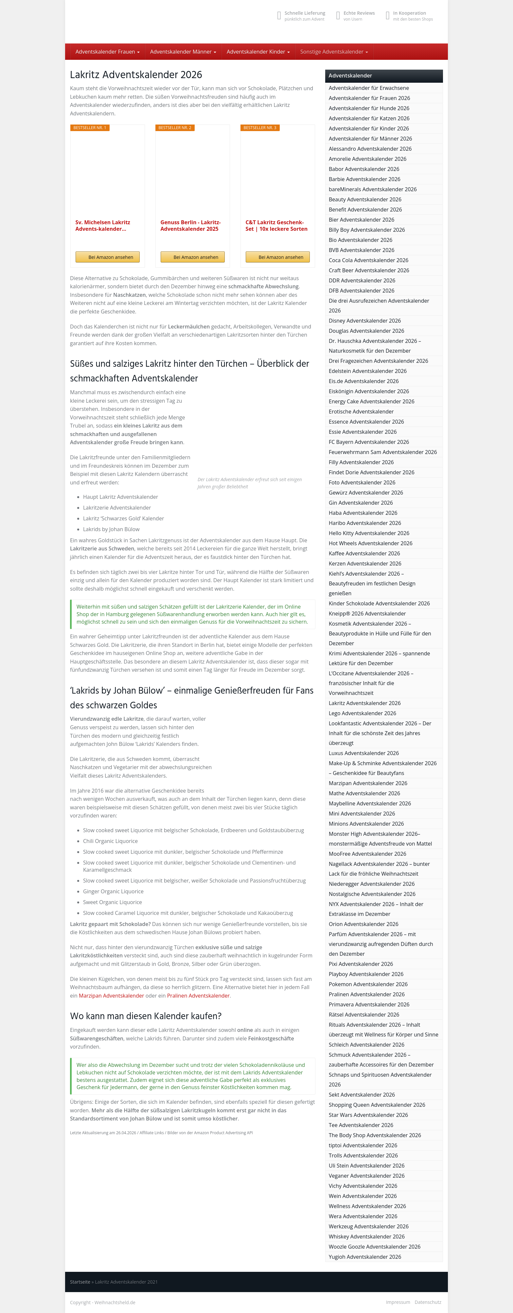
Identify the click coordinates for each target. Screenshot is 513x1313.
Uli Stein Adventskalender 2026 (367, 1165)
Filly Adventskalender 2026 (361, 462)
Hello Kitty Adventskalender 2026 (369, 533)
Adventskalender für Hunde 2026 (369, 108)
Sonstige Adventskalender (334, 51)
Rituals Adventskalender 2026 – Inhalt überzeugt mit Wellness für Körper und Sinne (383, 1029)
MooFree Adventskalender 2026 (367, 853)
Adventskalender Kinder (258, 51)
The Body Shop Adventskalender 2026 (375, 1135)
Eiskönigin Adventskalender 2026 (369, 391)
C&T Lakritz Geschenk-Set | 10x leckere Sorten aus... (277, 225)
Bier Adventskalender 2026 (361, 219)
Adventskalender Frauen (108, 51)
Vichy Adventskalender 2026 (363, 1185)
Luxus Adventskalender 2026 (364, 753)
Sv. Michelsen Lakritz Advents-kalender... (103, 225)
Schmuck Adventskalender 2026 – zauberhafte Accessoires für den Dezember (381, 1059)
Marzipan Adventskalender (111, 995)
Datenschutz (428, 1302)
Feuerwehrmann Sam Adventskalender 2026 (383, 452)
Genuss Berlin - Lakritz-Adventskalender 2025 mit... (191, 225)
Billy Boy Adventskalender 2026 (367, 229)
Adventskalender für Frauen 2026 (369, 98)
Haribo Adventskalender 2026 (365, 523)
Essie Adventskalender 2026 (363, 431)
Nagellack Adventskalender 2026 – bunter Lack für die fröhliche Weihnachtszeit (379, 868)
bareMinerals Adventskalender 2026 (373, 189)
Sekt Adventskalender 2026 (362, 1094)
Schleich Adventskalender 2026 (366, 1044)
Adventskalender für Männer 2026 (370, 138)
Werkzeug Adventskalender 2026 (369, 1226)
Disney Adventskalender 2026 (365, 320)
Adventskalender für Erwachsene (369, 88)
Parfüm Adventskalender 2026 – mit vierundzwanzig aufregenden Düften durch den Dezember (381, 944)
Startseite (80, 1282)
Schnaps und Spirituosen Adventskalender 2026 (380, 1079)
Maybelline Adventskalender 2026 (370, 803)
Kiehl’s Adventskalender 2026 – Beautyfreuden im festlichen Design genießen (372, 583)
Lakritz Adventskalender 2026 (365, 703)
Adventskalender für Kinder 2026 (369, 128)
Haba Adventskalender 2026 (363, 512)
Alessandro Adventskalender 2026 (370, 148)
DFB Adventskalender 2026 (362, 290)
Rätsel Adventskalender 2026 (364, 1014)
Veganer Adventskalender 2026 (367, 1175)
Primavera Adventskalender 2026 (369, 1004)
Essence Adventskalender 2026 (366, 421)
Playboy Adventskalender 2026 (366, 974)
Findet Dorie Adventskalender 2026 (372, 472)
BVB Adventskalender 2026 (362, 250)
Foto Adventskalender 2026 (362, 482)
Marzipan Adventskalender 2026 (368, 783)
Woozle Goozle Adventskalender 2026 (374, 1246)
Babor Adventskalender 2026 (364, 169)
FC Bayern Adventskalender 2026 (369, 442)
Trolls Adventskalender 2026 (363, 1155)
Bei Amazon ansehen (111, 257)
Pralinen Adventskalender (198, 995)
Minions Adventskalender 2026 (366, 823)
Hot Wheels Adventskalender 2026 (371, 543)
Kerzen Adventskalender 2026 (365, 563)
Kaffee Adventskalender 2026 (364, 553)
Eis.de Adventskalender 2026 (364, 381)
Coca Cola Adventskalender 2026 (368, 260)
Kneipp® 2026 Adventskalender (367, 613)
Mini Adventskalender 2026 (362, 813)
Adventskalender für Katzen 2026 (369, 118)
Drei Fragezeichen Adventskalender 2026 (378, 360)
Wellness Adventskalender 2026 (367, 1206)
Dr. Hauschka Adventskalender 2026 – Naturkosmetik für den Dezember (375, 345)
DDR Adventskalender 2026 (362, 280)
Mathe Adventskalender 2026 (364, 793)
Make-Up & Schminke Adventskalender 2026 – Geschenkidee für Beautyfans (383, 768)
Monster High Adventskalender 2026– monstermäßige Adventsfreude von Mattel (380, 838)
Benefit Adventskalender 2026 (365, 209)
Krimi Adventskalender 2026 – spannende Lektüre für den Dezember (379, 658)
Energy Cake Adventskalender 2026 (372, 401)
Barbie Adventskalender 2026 (364, 179)
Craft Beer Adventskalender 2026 (369, 270)
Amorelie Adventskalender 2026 (368, 158)
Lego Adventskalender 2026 (362, 713)
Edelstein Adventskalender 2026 (368, 371)
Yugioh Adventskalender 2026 (365, 1256)
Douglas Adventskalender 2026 (366, 330)
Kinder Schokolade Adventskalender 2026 (379, 603)
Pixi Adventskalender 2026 (361, 964)
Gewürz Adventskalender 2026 (366, 492)
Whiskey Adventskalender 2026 (367, 1236)
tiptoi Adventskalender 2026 (363, 1145)
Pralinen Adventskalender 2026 (367, 994)
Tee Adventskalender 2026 (361, 1125)
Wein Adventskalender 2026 (363, 1196)
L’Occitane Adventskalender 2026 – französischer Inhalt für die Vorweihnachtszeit (371, 683)
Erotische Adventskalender (361, 411)
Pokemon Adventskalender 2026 (368, 984)
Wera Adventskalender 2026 (363, 1216)
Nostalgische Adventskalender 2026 (372, 894)
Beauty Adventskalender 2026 (365, 199)
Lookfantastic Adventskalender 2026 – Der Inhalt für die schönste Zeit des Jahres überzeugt (380, 733)
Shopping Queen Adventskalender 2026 (377, 1104)
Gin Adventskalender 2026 (361, 502)
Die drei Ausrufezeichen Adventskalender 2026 (379, 305)
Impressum (398, 1302)
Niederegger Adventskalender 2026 (372, 883)
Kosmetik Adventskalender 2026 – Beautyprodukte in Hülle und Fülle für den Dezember (380, 633)
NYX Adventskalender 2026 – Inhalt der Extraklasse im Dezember (376, 909)
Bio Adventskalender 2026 (360, 240)
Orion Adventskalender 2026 (363, 924)
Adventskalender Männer (183, 51)
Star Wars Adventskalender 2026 (368, 1115)
